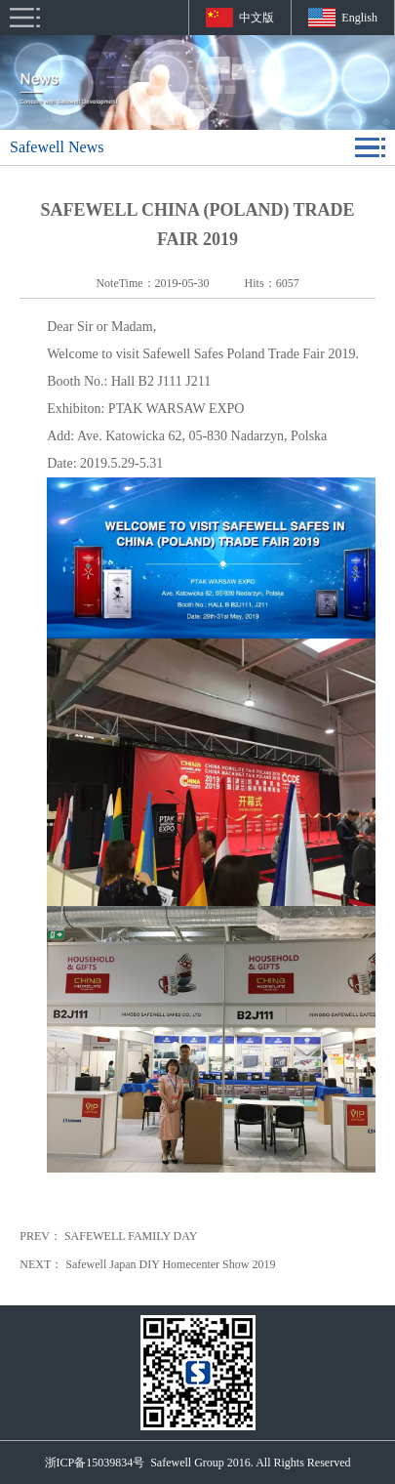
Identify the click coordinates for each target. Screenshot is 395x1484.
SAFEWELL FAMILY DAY (131, 1236)
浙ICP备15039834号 (95, 1462)
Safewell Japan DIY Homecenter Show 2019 (170, 1264)
